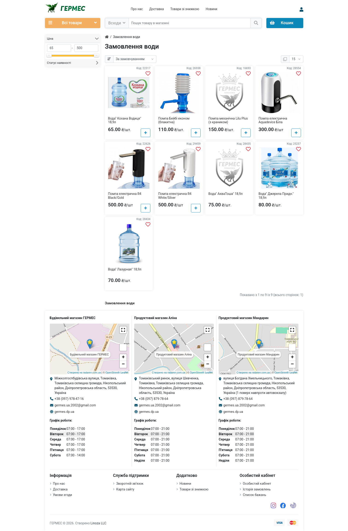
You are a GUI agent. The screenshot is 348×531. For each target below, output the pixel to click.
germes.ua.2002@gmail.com (75, 405)
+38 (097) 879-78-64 (153, 399)
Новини (211, 9)
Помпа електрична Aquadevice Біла (273, 120)
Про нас (137, 9)
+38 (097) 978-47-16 (69, 399)
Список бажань (254, 495)
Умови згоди (62, 495)
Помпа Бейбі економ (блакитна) (174, 120)
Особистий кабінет (257, 483)
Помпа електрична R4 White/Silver (174, 195)
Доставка (156, 9)
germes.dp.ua (64, 412)
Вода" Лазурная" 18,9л (125, 269)
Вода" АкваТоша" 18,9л (225, 194)
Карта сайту (125, 489)
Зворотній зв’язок (129, 483)
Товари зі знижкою (184, 9)
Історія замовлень (257, 489)
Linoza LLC (98, 523)
